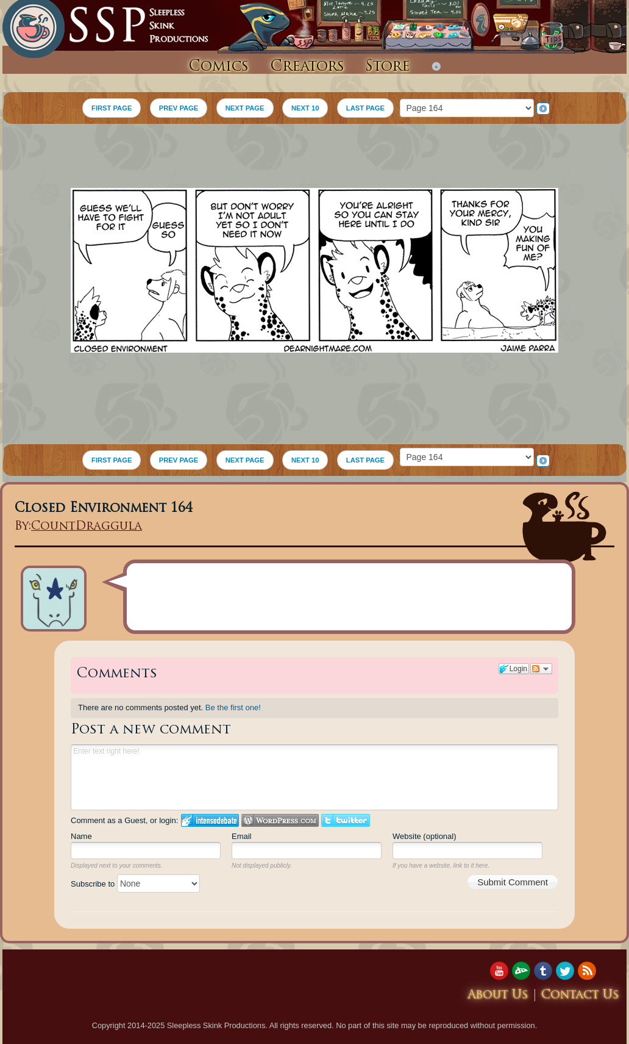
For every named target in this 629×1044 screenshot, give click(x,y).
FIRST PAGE (111, 108)
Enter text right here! (314, 777)
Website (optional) (425, 836)
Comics (218, 67)
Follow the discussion (541, 668)
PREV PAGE (178, 108)
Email (242, 836)
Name (81, 836)
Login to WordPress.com (280, 820)
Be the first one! (233, 707)
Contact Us (580, 995)
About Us (497, 995)
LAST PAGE (365, 108)
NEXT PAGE (245, 108)
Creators (307, 67)
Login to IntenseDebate (210, 820)
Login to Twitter (345, 820)
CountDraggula (86, 527)
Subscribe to (135, 883)
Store (387, 67)
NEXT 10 (305, 108)
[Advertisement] (314, 157)
